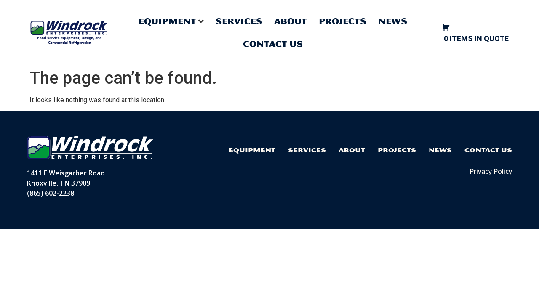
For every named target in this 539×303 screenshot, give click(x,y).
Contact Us (273, 44)
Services (239, 21)
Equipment (252, 150)
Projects (342, 21)
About (290, 21)
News (392, 21)
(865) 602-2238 (50, 193)
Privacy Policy (491, 171)
